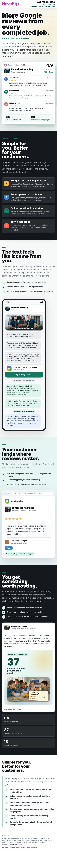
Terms (12, 847)
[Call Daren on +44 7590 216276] (46, 3)
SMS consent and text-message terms (42, 6)
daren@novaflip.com (16, 844)
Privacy (5, 847)
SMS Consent (32, 847)
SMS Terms (20, 847)
